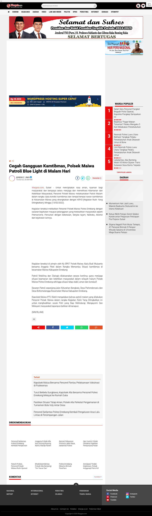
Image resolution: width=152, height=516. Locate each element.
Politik (67, 12)
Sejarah (58, 494)
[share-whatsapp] (88, 178)
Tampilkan (97, 477)
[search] (69, 6)
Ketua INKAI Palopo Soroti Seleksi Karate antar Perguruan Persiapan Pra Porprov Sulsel (124, 217)
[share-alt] (38, 327)
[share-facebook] (77, 178)
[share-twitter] (83, 178)
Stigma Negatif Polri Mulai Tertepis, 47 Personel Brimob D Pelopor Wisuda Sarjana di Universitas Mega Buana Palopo (124, 228)
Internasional (37, 491)
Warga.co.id (82, 509)
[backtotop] (76, 485)
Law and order (55, 12)
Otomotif (115, 12)
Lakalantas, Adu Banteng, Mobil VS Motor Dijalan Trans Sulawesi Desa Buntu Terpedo (127, 162)
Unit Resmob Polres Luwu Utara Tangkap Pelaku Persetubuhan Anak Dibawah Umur (127, 151)
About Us (54, 509)
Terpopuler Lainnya (124, 172)
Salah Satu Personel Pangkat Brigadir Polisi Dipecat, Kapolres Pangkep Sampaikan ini (127, 113)
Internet (95, 12)
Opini (75, 12)
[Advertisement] (19, 221)
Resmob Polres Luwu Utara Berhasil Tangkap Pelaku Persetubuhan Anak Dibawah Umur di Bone (127, 138)
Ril (13, 161)
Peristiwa (84, 12)
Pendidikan (84, 491)
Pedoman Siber (95, 509)
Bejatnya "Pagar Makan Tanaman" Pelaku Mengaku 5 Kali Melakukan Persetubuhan (127, 124)
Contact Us (64, 509)
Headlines (25, 12)
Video (44, 12)
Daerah (36, 12)
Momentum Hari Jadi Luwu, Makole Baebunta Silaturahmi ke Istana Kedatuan (123, 206)
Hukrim (15, 12)
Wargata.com (38, 187)
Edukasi (105, 12)
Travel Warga (85, 494)
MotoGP (10, 494)
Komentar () (97, 178)
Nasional (10, 491)
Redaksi (73, 509)
